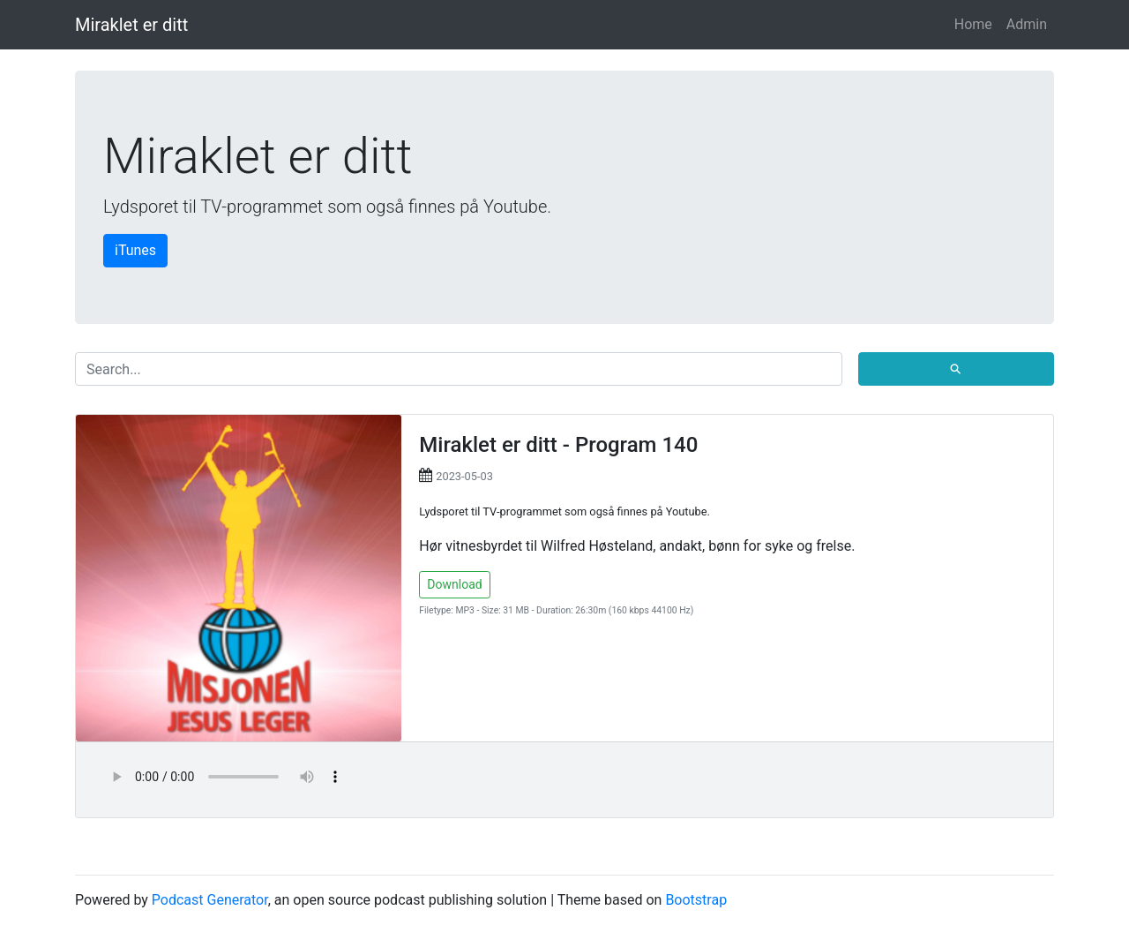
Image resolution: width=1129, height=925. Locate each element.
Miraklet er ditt (131, 24)
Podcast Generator (210, 899)
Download (454, 584)
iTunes (135, 250)
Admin (1026, 24)
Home (973, 24)
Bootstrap (696, 899)
